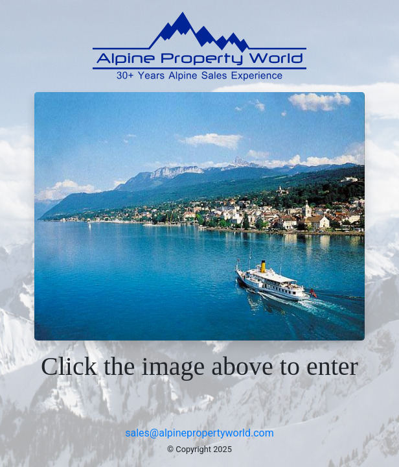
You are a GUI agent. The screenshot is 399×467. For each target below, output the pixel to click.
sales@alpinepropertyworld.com (199, 433)
